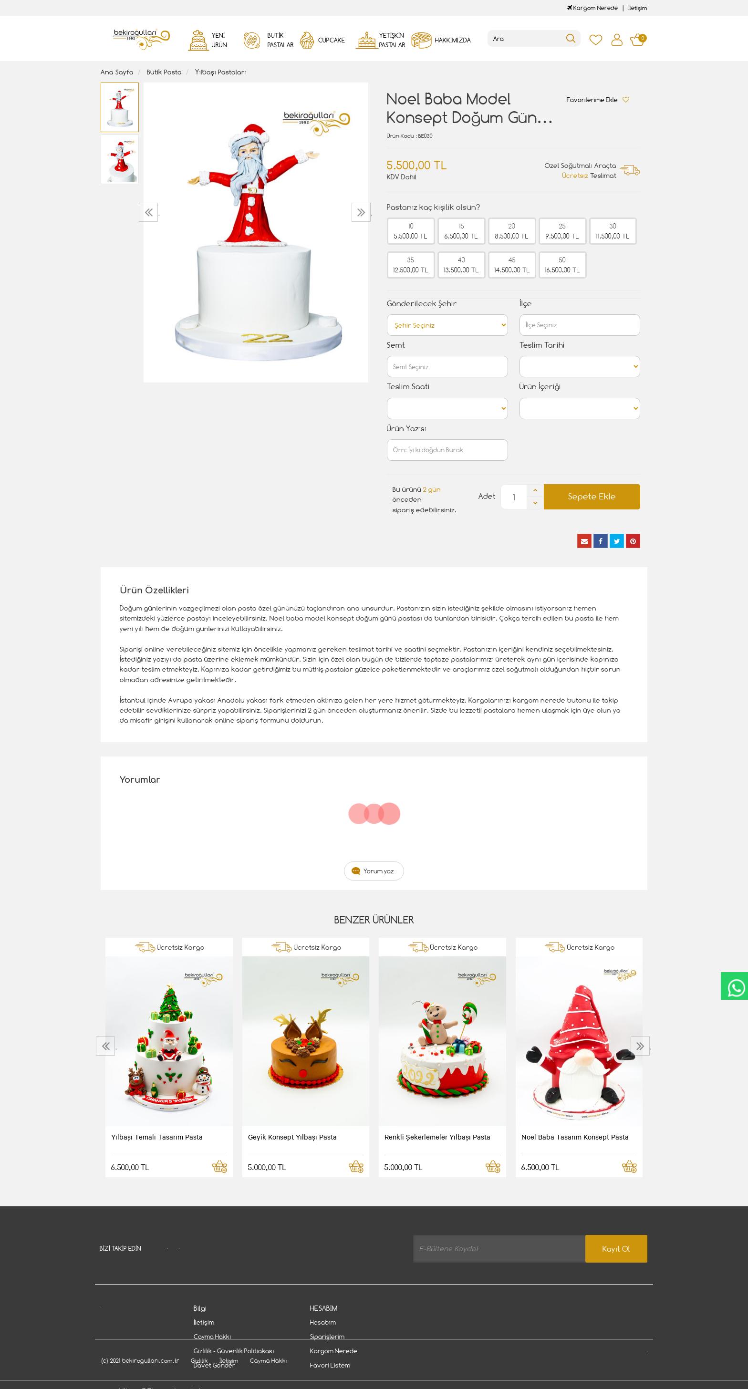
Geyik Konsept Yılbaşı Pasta (292, 1136)
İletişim (637, 7)
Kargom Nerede (592, 7)
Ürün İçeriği (540, 386)
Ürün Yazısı (406, 428)
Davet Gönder (214, 1365)
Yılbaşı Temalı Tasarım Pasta (157, 1136)
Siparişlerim (327, 1337)
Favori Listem (330, 1365)
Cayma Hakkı (212, 1337)
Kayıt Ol (616, 1249)
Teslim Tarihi (542, 345)
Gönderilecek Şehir (422, 303)
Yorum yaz (379, 871)
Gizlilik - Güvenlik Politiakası (234, 1351)
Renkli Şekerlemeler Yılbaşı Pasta (437, 1136)
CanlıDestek (732, 988)
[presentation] (149, 212)
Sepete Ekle (592, 496)
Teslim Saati (408, 386)
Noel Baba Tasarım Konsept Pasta (575, 1136)
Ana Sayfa (117, 72)
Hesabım (323, 1323)
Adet (487, 496)
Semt (396, 345)
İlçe (525, 303)
